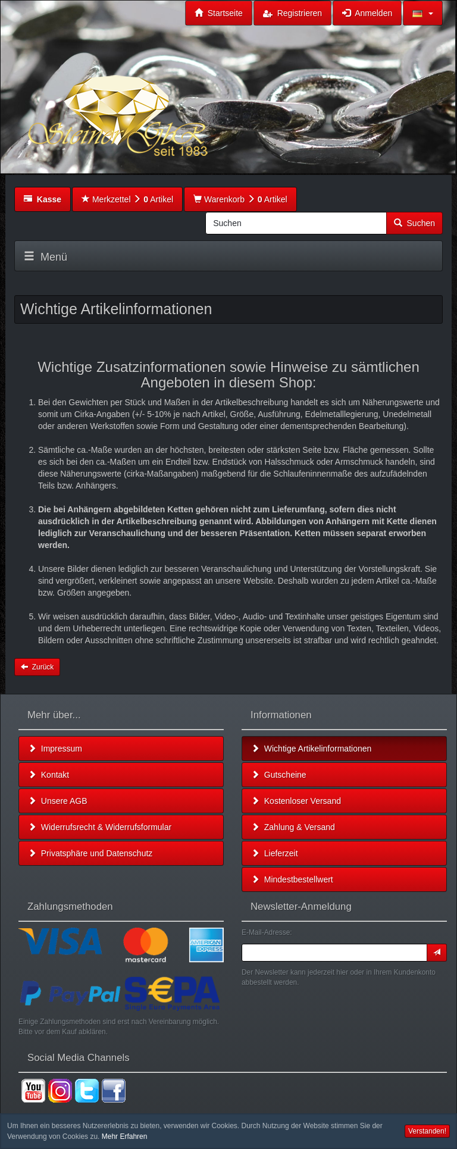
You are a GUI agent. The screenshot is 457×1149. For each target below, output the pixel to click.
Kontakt (48, 774)
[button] (423, 13)
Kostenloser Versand (296, 801)
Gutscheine (278, 774)
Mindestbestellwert (292, 879)
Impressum (55, 748)
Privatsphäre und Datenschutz (90, 853)
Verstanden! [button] (427, 1131)
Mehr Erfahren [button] (125, 1136)
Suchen (414, 223)
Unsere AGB (57, 801)
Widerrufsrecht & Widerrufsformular (99, 827)
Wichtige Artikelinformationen (311, 748)
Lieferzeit (274, 853)
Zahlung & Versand (293, 827)
